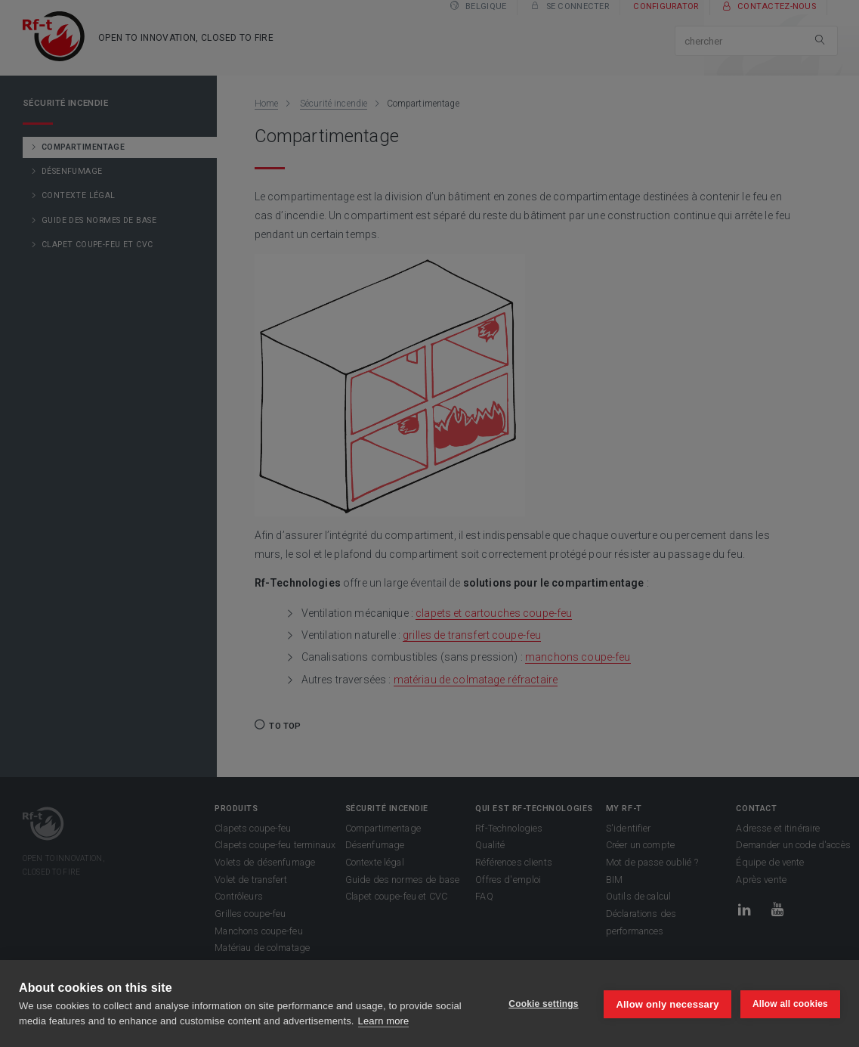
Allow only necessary (666, 1003)
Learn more (383, 1021)
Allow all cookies (790, 1004)
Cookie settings (541, 1004)
